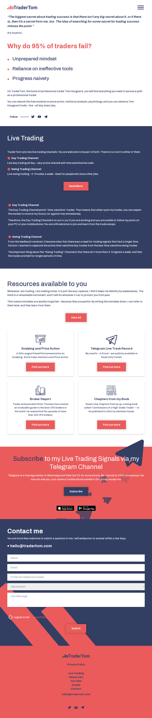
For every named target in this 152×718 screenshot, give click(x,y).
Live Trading (76, 673)
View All (76, 317)
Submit (76, 628)
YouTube (76, 681)
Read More (76, 186)
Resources (76, 677)
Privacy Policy (38, 617)
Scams (76, 685)
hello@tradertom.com (31, 546)
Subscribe (76, 491)
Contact (76, 688)
